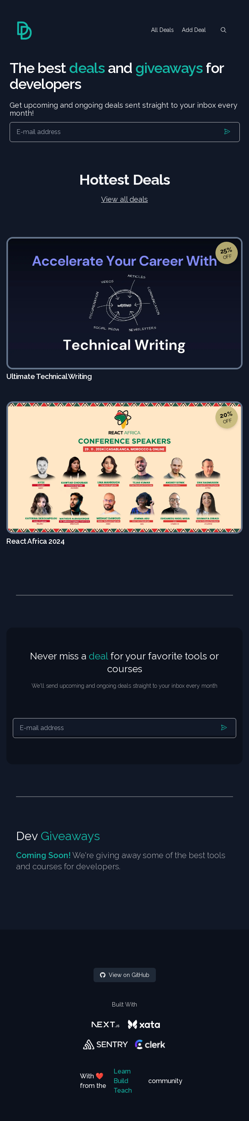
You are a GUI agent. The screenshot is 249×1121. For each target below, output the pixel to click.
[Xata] (144, 1024)
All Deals (162, 30)
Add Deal (194, 30)
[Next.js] (106, 1024)
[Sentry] (105, 1044)
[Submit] (228, 132)
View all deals (124, 199)
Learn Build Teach (123, 1081)
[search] (223, 30)
